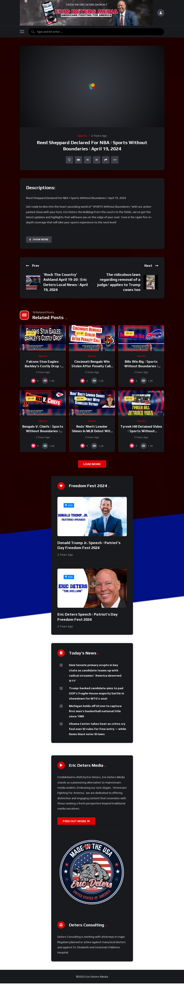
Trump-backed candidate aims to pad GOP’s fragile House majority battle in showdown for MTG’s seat (96, 693)
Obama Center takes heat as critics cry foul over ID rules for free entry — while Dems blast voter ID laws (97, 729)
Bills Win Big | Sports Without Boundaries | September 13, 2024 (141, 366)
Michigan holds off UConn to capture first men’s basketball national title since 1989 (95, 711)
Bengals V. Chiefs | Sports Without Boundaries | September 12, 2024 (42, 431)
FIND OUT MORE (76, 821)
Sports (82, 135)
